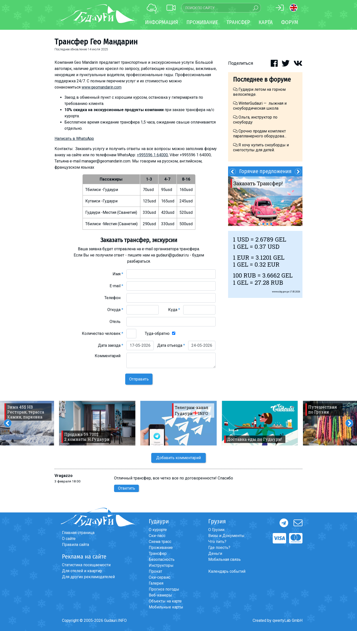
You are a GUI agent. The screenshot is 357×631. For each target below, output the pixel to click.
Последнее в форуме (262, 79)
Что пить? (217, 541)
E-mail (116, 286)
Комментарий (109, 355)
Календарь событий (226, 571)
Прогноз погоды (164, 589)
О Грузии (216, 529)
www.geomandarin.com (101, 87)
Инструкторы (161, 565)
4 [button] (271, 224)
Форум (289, 22)
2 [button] (263, 224)
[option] (265, 201)
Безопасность (162, 559)
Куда (174, 309)
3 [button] (267, 224)
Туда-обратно (157, 333)
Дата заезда (110, 345)
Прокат (155, 571)
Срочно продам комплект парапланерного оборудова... (259, 133)
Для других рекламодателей (88, 576)
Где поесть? (219, 547)
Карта (266, 22)
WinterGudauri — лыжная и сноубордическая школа (260, 106)
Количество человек (102, 333)
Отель (116, 321)
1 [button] (259, 224)
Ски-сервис (159, 577)
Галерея (156, 583)
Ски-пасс (157, 535)
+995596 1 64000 (152, 155)
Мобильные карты (166, 607)
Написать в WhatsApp (74, 138)
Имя (118, 274)
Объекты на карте (165, 601)
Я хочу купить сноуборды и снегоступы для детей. (261, 147)
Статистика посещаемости (86, 565)
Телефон (113, 297)
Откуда (115, 309)
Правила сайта (75, 544)
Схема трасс (160, 541)
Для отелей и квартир (82, 570)
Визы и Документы (226, 535)
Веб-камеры (160, 595)
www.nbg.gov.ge (280, 291)
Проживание (161, 547)
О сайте (69, 538)
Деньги (215, 553)
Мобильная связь (224, 559)
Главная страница (78, 532)
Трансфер (158, 553)
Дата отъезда (171, 345)
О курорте (158, 529)
